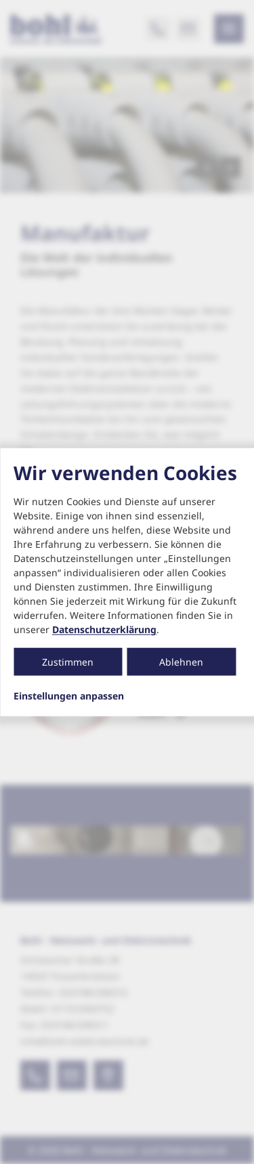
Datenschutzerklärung (104, 629)
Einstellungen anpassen (69, 696)
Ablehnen (181, 661)
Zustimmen (67, 661)
